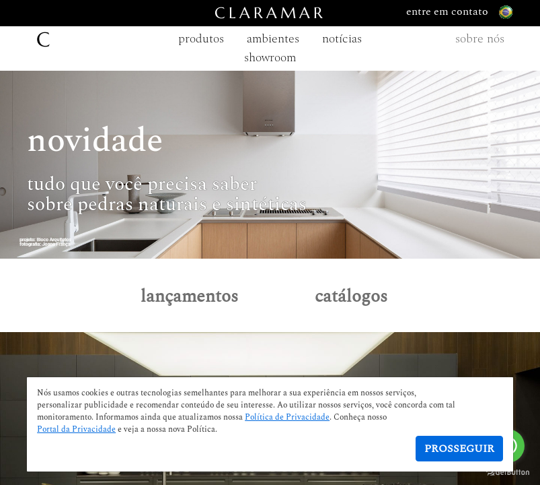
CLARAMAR (270, 13)
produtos (201, 39)
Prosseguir (459, 449)
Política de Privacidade (287, 418)
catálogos (351, 296)
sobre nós (479, 39)
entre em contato (459, 12)
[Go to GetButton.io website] (507, 471)
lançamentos (189, 296)
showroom (270, 57)
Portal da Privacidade (76, 430)
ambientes (273, 39)
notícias (342, 39)
